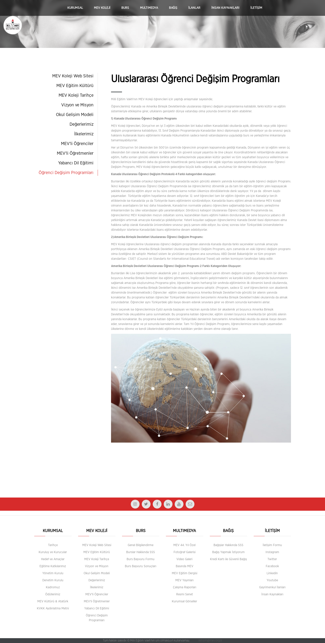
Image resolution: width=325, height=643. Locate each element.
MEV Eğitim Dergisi (184, 573)
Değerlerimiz (81, 124)
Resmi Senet (184, 594)
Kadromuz (53, 587)
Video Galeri (184, 559)
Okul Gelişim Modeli (74, 115)
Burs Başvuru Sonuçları (140, 566)
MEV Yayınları (184, 580)
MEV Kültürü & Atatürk (52, 601)
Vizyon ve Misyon (77, 105)
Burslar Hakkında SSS (140, 552)
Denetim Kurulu (52, 580)
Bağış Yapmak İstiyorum (228, 552)
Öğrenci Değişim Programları (66, 173)
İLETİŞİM (256, 7)
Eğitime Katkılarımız (53, 566)
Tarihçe (53, 545)
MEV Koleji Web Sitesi (72, 76)
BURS (125, 7)
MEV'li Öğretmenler (75, 153)
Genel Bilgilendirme (140, 545)
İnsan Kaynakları (272, 594)
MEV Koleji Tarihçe (76, 95)
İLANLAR (194, 7)
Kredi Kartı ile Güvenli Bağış (228, 559)
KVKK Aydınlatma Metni (53, 608)
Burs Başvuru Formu (140, 559)
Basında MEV (184, 566)
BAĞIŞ (173, 7)
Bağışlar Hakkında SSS (228, 545)
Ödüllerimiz (52, 594)
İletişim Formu (272, 545)
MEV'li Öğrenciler (77, 144)
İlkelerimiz (83, 134)
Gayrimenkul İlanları (272, 587)
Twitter (272, 559)
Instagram (272, 552)
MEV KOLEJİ (102, 7)
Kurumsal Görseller (184, 601)
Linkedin (272, 573)
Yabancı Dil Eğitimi (75, 163)
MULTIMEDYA (149, 7)
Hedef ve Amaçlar (53, 559)
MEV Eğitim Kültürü (74, 86)
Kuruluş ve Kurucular (53, 552)
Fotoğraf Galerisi (185, 552)
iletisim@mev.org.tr (210, 640)
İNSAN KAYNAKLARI (225, 7)
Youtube (272, 580)
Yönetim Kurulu (52, 573)
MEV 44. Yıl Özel (184, 545)
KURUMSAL (75, 7)
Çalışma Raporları (184, 587)
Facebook (272, 566)
